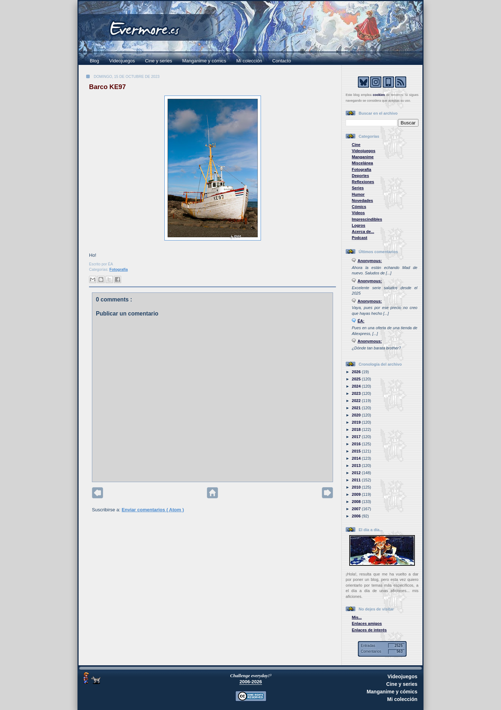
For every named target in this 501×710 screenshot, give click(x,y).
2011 (357, 480)
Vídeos (358, 213)
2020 (357, 415)
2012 (357, 473)
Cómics (359, 206)
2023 (357, 393)
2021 (357, 408)
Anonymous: (370, 261)
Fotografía (119, 270)
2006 (357, 516)
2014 (357, 458)
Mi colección (249, 60)
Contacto (281, 60)
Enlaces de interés (369, 630)
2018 (357, 429)
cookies (379, 95)
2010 (357, 487)
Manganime (363, 157)
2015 (357, 451)
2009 (357, 494)
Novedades (362, 200)
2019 (357, 422)
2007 (357, 509)
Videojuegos (122, 60)
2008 (357, 501)
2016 (357, 444)
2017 (357, 437)
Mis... (357, 617)
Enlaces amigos (367, 623)
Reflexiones (363, 182)
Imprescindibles (367, 219)
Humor (358, 194)
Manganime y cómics (204, 60)
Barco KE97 (107, 87)
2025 (357, 379)
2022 (357, 400)
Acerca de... (363, 231)
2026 (357, 372)
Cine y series (158, 60)
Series (358, 188)
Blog (94, 60)
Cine (356, 144)
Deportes (360, 175)
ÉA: (361, 321)
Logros (358, 225)
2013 (357, 465)
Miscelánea (362, 163)
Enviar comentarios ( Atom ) (152, 509)
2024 (357, 386)
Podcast (359, 237)
